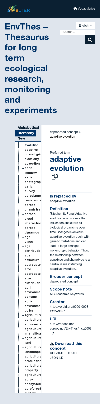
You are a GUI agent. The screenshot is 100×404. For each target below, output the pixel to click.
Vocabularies (84, 8)
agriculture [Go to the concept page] (33, 375)
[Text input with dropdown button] (77, 32)
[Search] (90, 39)
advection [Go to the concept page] (32, 163)
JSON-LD (56, 358)
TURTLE (73, 353)
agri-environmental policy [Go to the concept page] (35, 306)
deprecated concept (64, 132)
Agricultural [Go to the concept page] (34, 315)
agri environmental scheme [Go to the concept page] (35, 292)
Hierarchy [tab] (26, 133)
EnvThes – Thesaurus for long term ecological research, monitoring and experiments (31, 69)
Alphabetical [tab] (28, 128)
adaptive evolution (62, 136)
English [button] (85, 25)
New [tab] (21, 138)
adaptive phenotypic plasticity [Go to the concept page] (33, 155)
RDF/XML (57, 353)
